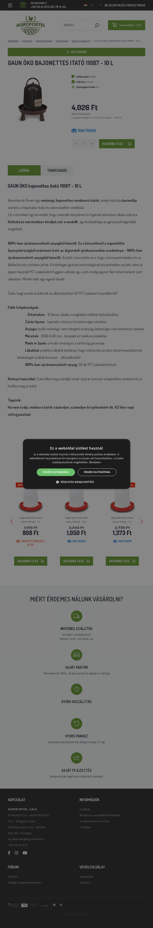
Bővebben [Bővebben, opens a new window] (95, 462)
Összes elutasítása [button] (97, 472)
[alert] (76, 464)
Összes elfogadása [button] (56, 472)
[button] (76, 482)
